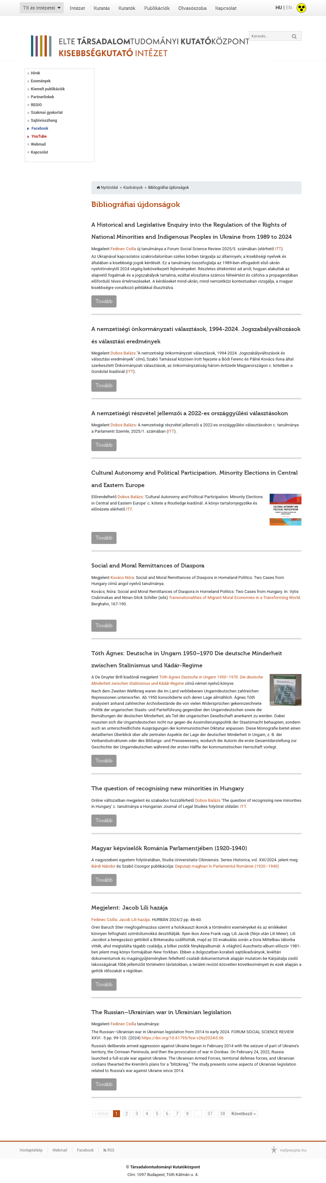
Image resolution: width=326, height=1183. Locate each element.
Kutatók (126, 8)
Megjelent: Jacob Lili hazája (129, 907)
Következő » (243, 1113)
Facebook (40, 128)
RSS (108, 1150)
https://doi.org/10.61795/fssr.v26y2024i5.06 (183, 1037)
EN (289, 7)
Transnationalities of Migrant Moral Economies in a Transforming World (234, 597)
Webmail (38, 144)
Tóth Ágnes (169, 677)
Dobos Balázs (123, 353)
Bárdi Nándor (103, 866)
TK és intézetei (39, 8)
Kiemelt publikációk (48, 89)
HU (278, 7)
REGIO (36, 105)
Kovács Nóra (122, 577)
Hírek (35, 73)
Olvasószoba (192, 8)
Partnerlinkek (42, 97)
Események (41, 81)
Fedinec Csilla (123, 248)
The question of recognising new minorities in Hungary (167, 788)
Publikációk (157, 8)
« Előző (102, 1113)
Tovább (104, 301)
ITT (278, 248)
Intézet (77, 8)
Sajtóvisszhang (44, 120)
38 (222, 1113)
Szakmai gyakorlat (47, 112)
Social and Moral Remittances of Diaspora (147, 565)
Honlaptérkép (31, 1150)
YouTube (39, 136)
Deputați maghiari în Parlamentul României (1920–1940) (227, 866)
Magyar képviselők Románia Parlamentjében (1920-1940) (169, 848)
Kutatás (102, 8)
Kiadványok (133, 187)
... (198, 1113)
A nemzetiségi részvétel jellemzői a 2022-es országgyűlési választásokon (189, 413)
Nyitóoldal (107, 187)
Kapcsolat (226, 8)
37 (210, 1113)
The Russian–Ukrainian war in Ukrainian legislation (161, 1012)
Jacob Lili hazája (134, 919)
